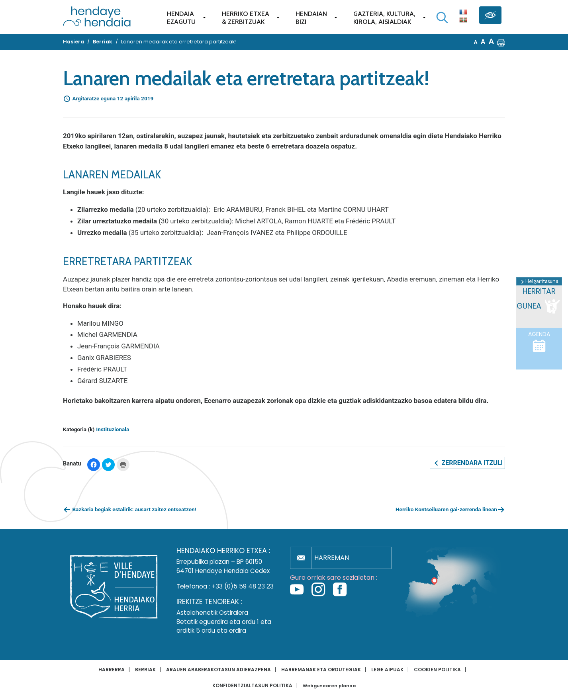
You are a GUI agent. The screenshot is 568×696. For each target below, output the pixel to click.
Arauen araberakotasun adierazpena (218, 669)
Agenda (539, 341)
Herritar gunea (539, 300)
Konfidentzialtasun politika (252, 685)
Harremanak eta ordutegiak (321, 669)
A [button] (476, 42)
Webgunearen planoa (329, 686)
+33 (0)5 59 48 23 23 (243, 586)
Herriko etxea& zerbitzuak (245, 17)
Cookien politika (437, 669)
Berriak (145, 669)
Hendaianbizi (311, 17)
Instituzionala (112, 429)
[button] (501, 42)
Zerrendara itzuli (467, 463)
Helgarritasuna (539, 281)
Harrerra (111, 669)
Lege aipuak (387, 669)
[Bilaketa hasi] (442, 17)
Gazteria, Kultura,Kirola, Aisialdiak (384, 17)
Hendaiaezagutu (181, 17)
